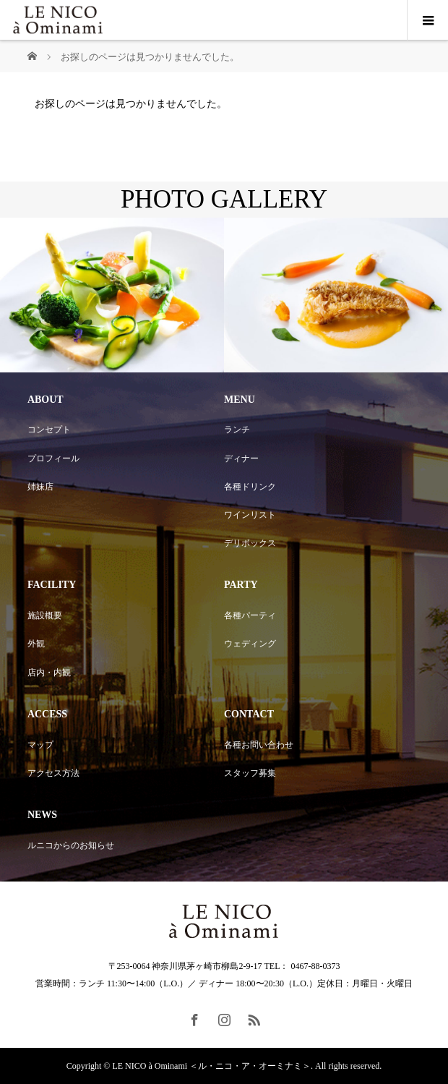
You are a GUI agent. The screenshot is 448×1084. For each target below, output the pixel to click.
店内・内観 (49, 672)
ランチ (237, 429)
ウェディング (250, 644)
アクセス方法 (53, 773)
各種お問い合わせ (258, 745)
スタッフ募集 (250, 773)
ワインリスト (250, 515)
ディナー (241, 458)
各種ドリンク (250, 487)
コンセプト (49, 429)
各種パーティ (250, 615)
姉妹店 (40, 487)
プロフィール (53, 458)
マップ (40, 745)
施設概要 (44, 615)
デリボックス (250, 543)
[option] (112, 295)
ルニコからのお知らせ (70, 845)
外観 (36, 644)
